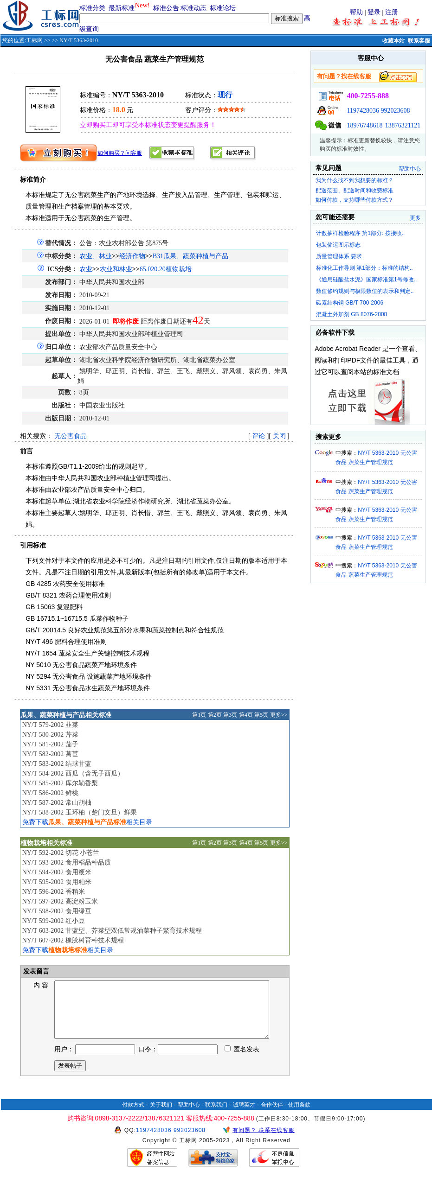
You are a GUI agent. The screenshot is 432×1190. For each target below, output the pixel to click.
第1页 (199, 715)
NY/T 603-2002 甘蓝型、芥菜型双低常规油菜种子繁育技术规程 (112, 930)
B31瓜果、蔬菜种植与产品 (190, 256)
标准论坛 (223, 8)
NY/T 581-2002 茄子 (50, 744)
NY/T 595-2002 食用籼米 (56, 881)
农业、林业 (95, 256)
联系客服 (419, 41)
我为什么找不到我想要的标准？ (354, 180)
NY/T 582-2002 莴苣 (50, 754)
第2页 (215, 715)
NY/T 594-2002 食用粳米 (56, 872)
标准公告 (166, 8)
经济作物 (132, 256)
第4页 (246, 715)
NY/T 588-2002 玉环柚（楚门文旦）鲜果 (79, 812)
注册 (391, 12)
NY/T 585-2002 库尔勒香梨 (60, 783)
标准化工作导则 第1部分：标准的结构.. (364, 268)
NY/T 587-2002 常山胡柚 (56, 802)
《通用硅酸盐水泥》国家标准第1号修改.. (366, 279)
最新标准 (122, 8)
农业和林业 (116, 269)
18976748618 (364, 125)
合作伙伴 (272, 1116)
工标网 (34, 40)
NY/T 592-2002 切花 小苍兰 (61, 852)
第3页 (230, 715)
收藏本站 (393, 41)
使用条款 (299, 1116)
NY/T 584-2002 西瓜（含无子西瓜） (73, 773)
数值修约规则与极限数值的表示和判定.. (365, 291)
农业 (85, 269)
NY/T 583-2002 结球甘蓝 (56, 763)
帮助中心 (410, 168)
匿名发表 (242, 1060)
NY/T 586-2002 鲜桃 (50, 792)
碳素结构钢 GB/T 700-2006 (349, 302)
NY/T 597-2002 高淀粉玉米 (60, 901)
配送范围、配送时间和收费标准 (354, 190)
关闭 (279, 436)
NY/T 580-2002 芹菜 (50, 734)
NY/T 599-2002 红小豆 (53, 920)
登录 (374, 12)
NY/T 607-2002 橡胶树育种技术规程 (73, 940)
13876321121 (402, 125)
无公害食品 (70, 436)
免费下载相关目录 (87, 822)
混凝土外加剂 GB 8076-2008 (351, 314)
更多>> (279, 715)
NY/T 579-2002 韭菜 (50, 724)
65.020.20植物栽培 (166, 269)
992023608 (395, 110)
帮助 (356, 12)
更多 (415, 218)
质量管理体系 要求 (339, 256)
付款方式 (133, 1116)
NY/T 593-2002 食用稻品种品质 (66, 862)
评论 (258, 436)
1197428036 (363, 110)
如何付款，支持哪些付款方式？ (354, 200)
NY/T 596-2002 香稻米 (53, 891)
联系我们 (216, 1116)
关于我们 (161, 1116)
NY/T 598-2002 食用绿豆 (56, 911)
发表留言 (36, 971)
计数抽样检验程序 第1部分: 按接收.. (360, 233)
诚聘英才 (244, 1116)
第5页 (261, 715)
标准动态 (193, 8)
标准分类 (92, 8)
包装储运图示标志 (338, 245)
